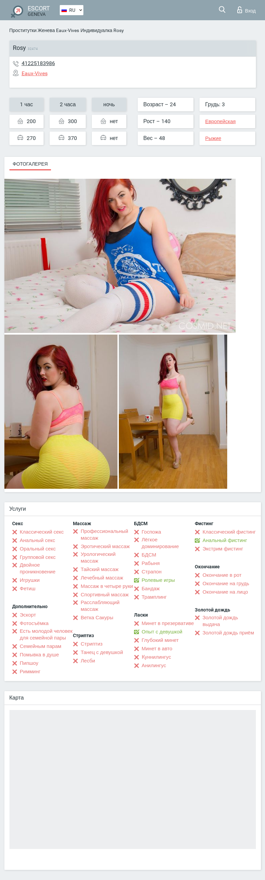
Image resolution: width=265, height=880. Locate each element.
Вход (246, 9)
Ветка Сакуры (97, 618)
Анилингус (154, 665)
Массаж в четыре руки (107, 586)
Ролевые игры (158, 580)
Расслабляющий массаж (100, 605)
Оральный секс (38, 549)
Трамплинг (154, 597)
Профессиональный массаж (104, 534)
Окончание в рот (222, 575)
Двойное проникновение (38, 568)
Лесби (88, 661)
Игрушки (30, 580)
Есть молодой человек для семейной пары (46, 634)
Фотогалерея (30, 164)
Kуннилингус (156, 657)
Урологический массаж (98, 557)
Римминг (30, 672)
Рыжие (213, 138)
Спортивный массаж (105, 595)
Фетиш (28, 589)
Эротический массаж (105, 546)
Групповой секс (38, 557)
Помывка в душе (39, 655)
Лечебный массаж (102, 578)
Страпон (152, 572)
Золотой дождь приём (228, 633)
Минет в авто (157, 649)
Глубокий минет (160, 640)
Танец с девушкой (102, 652)
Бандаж (151, 589)
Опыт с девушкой (162, 632)
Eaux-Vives (67, 30)
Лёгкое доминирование (160, 543)
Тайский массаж (99, 569)
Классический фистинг (229, 532)
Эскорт (28, 615)
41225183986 (38, 63)
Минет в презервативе (168, 623)
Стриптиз (92, 644)
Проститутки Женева (32, 30)
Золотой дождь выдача (220, 621)
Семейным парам (40, 646)
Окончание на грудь (226, 583)
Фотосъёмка (34, 623)
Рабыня (151, 563)
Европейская (220, 121)
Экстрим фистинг (223, 549)
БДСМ (149, 555)
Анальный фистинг (225, 540)
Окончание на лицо (225, 592)
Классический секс (42, 532)
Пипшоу (29, 663)
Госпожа (151, 532)
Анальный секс (37, 540)
